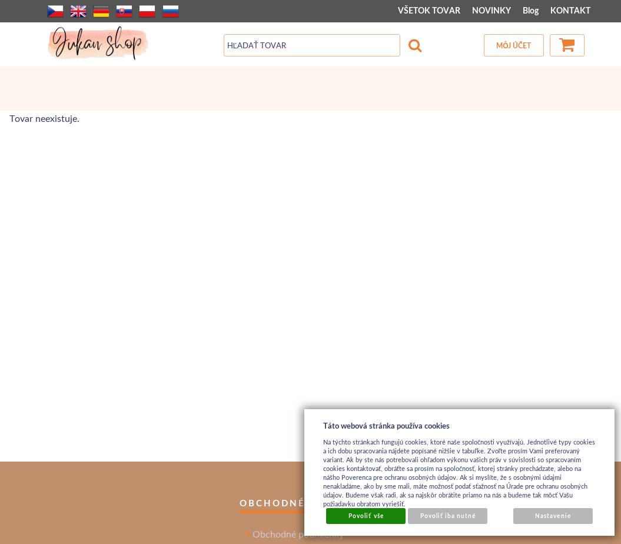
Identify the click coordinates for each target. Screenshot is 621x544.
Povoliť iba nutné (448, 515)
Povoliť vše (365, 515)
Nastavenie (552, 515)
